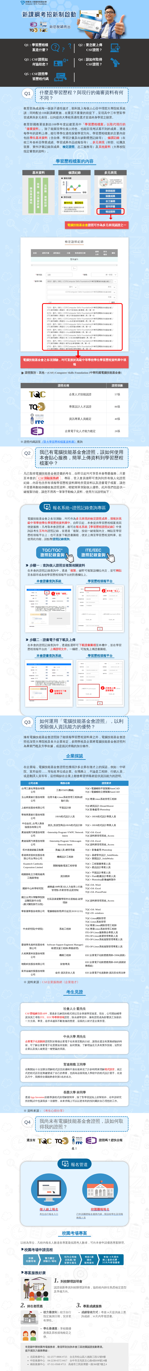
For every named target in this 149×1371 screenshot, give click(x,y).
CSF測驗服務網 (48, 478)
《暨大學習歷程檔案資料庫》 (59, 441)
